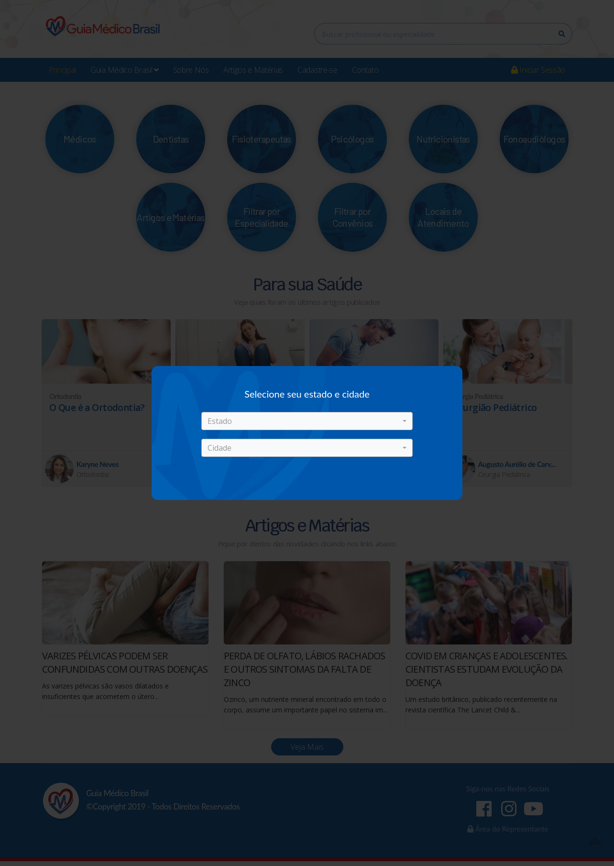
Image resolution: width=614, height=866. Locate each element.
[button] (307, 421)
